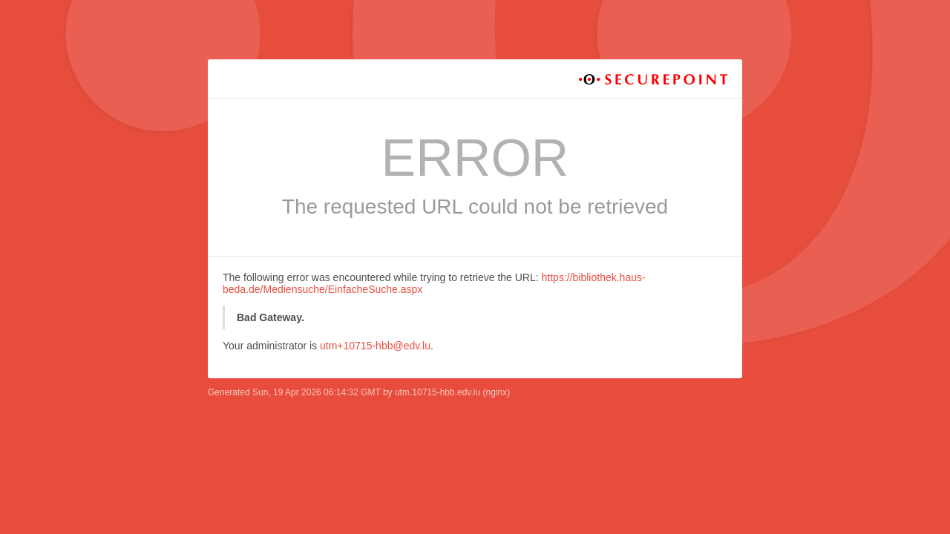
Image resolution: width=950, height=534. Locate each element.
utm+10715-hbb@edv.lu (375, 346)
